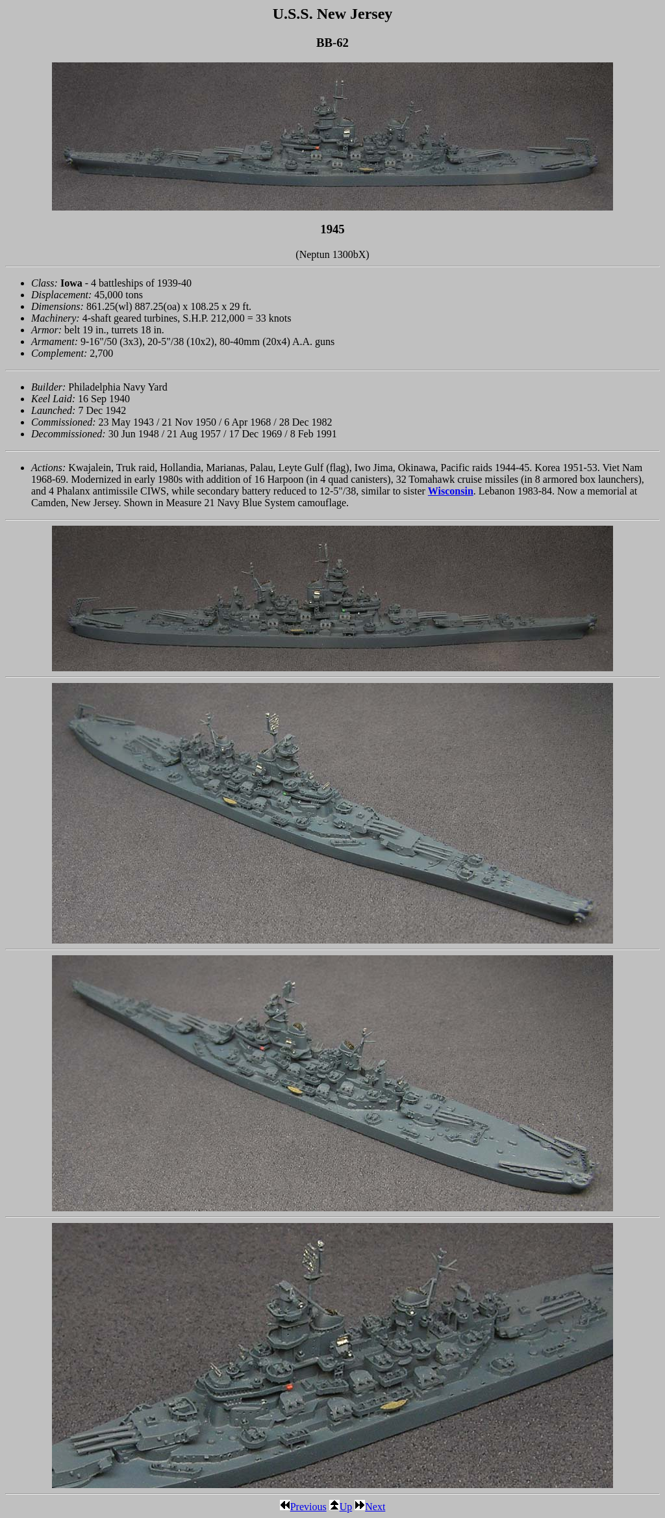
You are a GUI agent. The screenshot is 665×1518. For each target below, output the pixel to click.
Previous (303, 1506)
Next (370, 1506)
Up (341, 1506)
